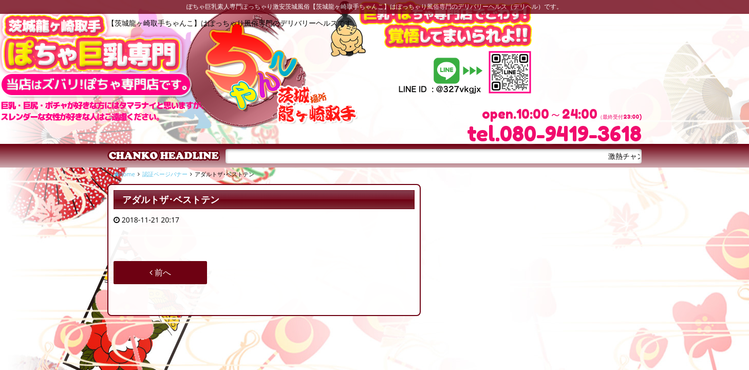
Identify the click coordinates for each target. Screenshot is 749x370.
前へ (160, 272)
